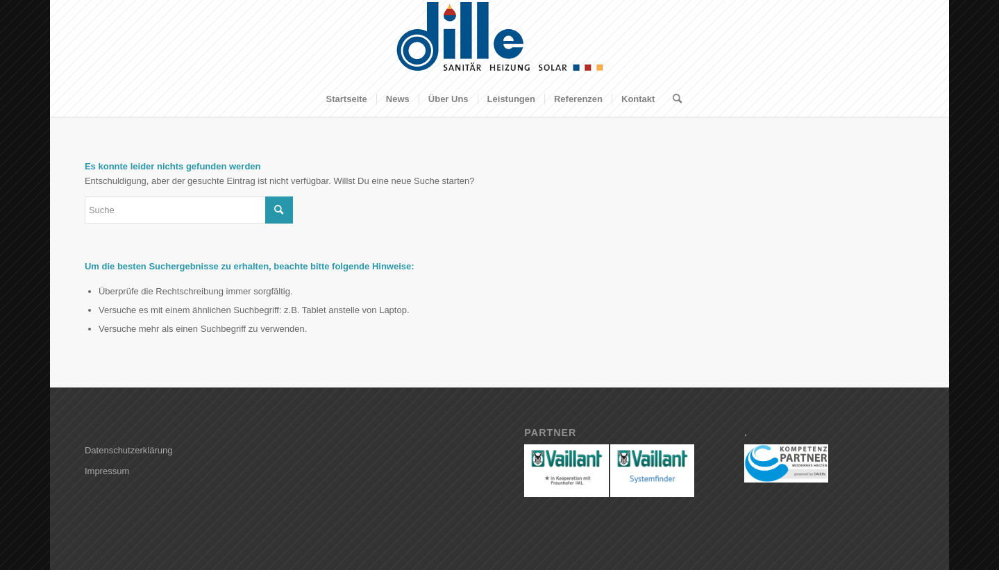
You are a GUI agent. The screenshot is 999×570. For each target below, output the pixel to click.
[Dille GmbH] (500, 41)
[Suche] (673, 99)
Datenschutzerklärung (128, 450)
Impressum (107, 471)
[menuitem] (346, 99)
